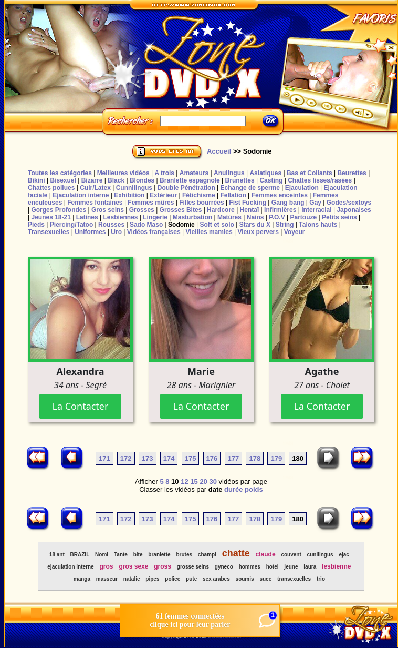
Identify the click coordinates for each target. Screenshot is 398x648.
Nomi (101, 555)
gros (106, 566)
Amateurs (194, 173)
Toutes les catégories (60, 173)
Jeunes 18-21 (50, 217)
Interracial (316, 210)
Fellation (233, 195)
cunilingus (320, 555)
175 (190, 458)
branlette (159, 555)
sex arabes (216, 579)
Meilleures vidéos (123, 173)
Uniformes (90, 232)
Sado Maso (146, 224)
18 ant (57, 555)
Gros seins (107, 210)
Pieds (36, 224)
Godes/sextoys (349, 202)
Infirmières (280, 210)
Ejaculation (302, 187)
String (285, 224)
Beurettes (351, 173)
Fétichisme (198, 195)
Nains (255, 217)
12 (184, 481)
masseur (107, 579)
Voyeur (294, 232)
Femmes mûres (151, 202)
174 (169, 458)
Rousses (111, 224)
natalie (131, 579)
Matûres (229, 217)
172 (126, 458)
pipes (152, 579)
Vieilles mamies (208, 232)
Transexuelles (48, 232)
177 (233, 458)
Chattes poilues (51, 187)
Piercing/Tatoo (71, 224)
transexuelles (294, 579)
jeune (291, 567)
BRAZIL (80, 555)
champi (207, 555)
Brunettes (240, 180)
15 (193, 481)
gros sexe (133, 566)
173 (147, 458)
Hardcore (221, 210)
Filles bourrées (201, 202)
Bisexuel (63, 180)
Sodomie (181, 224)
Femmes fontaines (94, 202)
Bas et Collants (309, 173)
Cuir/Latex (95, 187)
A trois (164, 173)
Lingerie (155, 217)
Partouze (303, 217)
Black (116, 180)
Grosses (141, 210)
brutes (184, 555)
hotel (272, 567)
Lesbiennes (120, 217)
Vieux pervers (258, 232)
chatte (236, 553)
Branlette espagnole (190, 180)
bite (138, 555)
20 (203, 481)
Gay (315, 202)
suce (265, 579)
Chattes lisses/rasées (320, 180)
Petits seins (339, 217)
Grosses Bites (181, 210)
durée (233, 489)
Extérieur (163, 195)
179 (276, 458)
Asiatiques (265, 173)
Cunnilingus (134, 187)
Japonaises (354, 210)
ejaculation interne (70, 567)
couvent (291, 555)
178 (254, 458)
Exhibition (129, 195)
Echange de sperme (250, 187)
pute (191, 579)
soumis (245, 579)
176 (212, 458)
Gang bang (288, 202)
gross (162, 566)
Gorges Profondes (58, 210)
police (172, 579)
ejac (344, 555)
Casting (270, 180)
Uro (116, 232)
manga (82, 579)
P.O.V (277, 217)
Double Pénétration (186, 187)
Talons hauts (318, 224)
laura (309, 567)
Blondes (142, 180)
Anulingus (229, 173)
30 (212, 481)
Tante (121, 555)
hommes (249, 567)
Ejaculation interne (81, 195)
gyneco (224, 567)
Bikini (36, 180)
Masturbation (192, 217)
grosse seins (193, 567)
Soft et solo (217, 224)
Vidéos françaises (154, 232)
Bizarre (92, 180)
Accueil (219, 151)
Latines (87, 217)
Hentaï (249, 210)
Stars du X (254, 224)
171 (104, 458)
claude (266, 554)
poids (254, 489)
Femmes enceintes (280, 195)
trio (321, 579)
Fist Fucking (247, 202)
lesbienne (336, 566)
